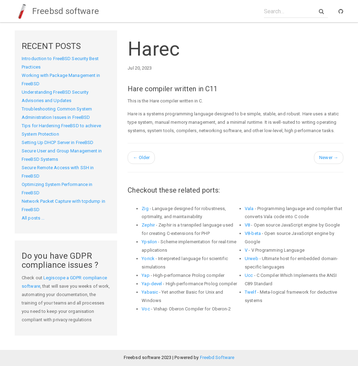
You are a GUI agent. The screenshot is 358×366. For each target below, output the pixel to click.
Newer (328, 157)
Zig (145, 208)
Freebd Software (217, 357)
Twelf (250, 292)
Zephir (148, 225)
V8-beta (253, 233)
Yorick (148, 258)
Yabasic (150, 292)
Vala (249, 208)
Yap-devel (152, 283)
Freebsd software (57, 11)
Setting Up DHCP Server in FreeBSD (57, 142)
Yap (145, 275)
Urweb (251, 258)
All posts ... (33, 218)
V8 (247, 225)
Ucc (249, 275)
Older (141, 157)
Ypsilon (149, 241)
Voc (146, 308)
